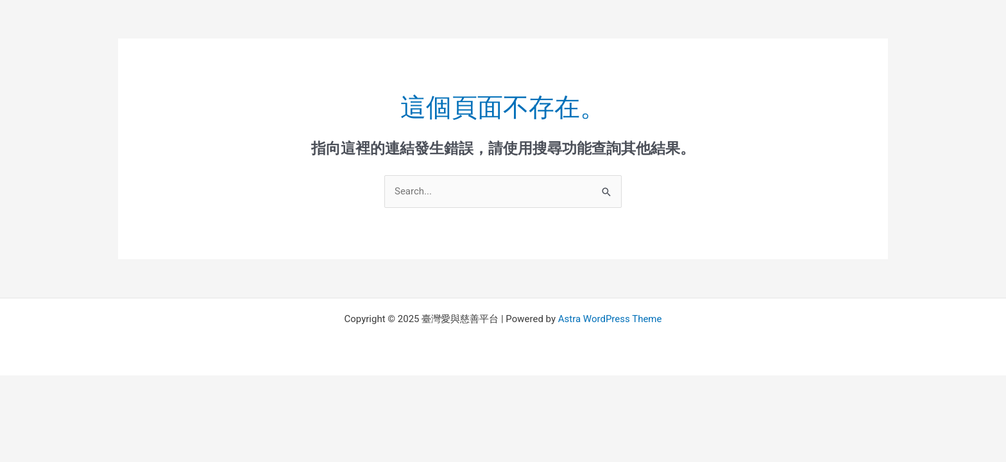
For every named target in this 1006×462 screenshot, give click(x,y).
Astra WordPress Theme (610, 319)
